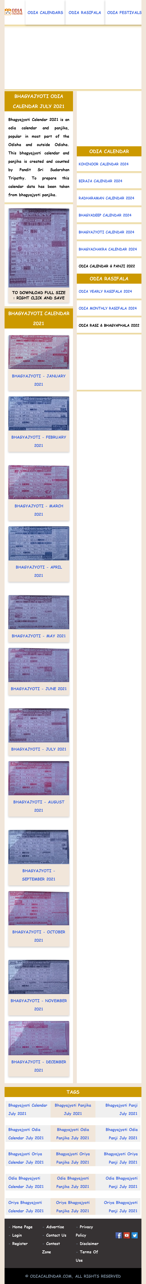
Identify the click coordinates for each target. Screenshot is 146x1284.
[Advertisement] (73, 58)
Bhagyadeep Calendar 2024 (105, 215)
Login (17, 1235)
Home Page (22, 1226)
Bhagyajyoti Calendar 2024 (106, 232)
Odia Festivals (124, 12)
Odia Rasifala (85, 12)
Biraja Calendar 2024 (100, 180)
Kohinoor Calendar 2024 (104, 163)
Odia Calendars (45, 12)
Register (20, 1243)
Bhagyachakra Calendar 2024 (108, 249)
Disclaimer (89, 1243)
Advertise (55, 1226)
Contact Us (56, 1235)
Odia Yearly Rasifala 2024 (105, 291)
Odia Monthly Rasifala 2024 (108, 308)
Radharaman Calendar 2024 (106, 198)
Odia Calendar (109, 151)
